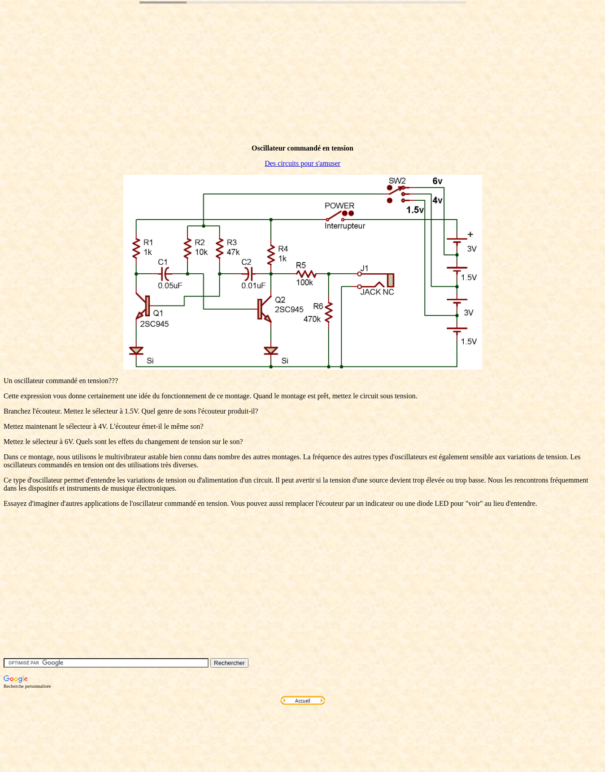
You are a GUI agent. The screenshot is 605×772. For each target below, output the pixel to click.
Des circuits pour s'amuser (302, 163)
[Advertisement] (167, 86)
